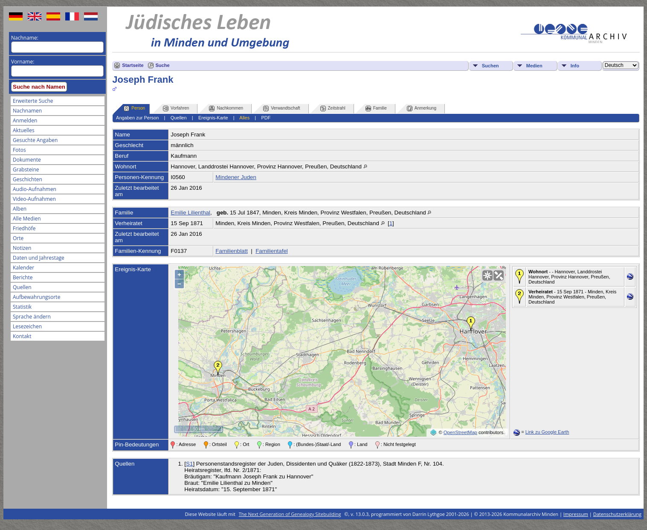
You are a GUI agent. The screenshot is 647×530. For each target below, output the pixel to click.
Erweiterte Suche (33, 100)
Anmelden (25, 120)
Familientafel (271, 251)
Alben (19, 208)
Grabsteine (26, 169)
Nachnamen (27, 110)
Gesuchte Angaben (35, 140)
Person (134, 108)
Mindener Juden (235, 177)
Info (575, 65)
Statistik (22, 306)
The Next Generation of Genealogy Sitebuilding (290, 514)
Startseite (132, 65)
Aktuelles (24, 130)
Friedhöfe (24, 228)
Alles (244, 117)
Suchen (490, 65)
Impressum (575, 514)
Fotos (19, 149)
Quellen (22, 287)
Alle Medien (27, 218)
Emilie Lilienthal (190, 212)
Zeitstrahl (332, 108)
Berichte (23, 277)
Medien (534, 65)
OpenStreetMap (460, 432)
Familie (376, 108)
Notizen (22, 248)
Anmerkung (421, 108)
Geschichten (27, 179)
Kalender (23, 267)
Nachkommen (226, 108)
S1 (189, 463)
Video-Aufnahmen (34, 199)
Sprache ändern (32, 316)
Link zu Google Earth (547, 431)
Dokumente (27, 159)
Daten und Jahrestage (38, 257)
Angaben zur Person (137, 117)
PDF (265, 117)
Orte (18, 238)
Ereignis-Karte (213, 117)
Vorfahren (176, 108)
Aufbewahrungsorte (36, 297)
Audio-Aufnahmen (34, 189)
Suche (163, 65)
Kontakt (22, 336)
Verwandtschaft (281, 108)
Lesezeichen (27, 326)
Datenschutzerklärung (617, 514)
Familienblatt (231, 251)
